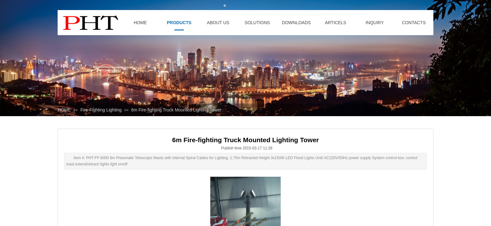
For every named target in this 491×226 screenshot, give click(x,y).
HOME (64, 109)
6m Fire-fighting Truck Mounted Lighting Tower (176, 109)
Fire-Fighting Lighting (101, 109)
